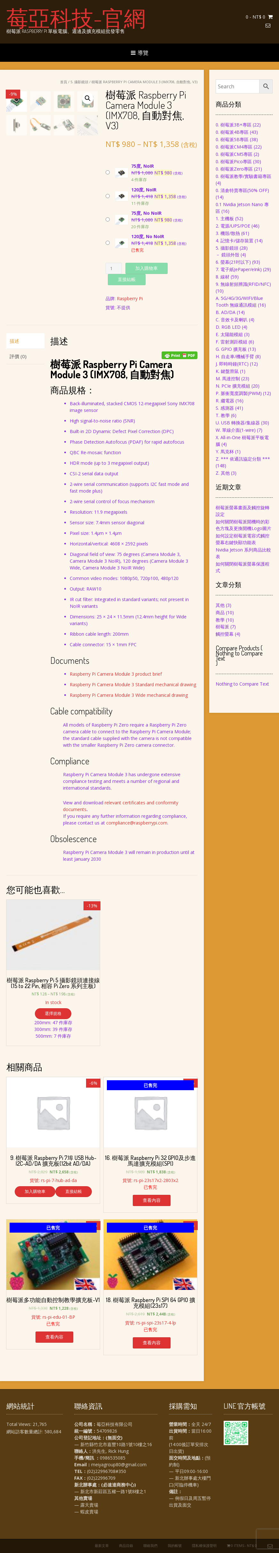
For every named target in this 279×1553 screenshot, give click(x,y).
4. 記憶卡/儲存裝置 (234, 240)
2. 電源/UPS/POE (233, 226)
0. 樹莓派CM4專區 (234, 147)
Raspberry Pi (130, 298)
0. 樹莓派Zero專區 (234, 169)
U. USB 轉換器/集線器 (238, 423)
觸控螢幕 (225, 634)
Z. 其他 (223, 473)
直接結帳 (127, 279)
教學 (220, 620)
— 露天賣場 (86, 1505)
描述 (14, 341)
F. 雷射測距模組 (231, 342)
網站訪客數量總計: (25, 1431)
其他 (220, 605)
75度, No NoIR (146, 213)
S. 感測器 (225, 408)
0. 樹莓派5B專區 (232, 139)
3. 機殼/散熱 (228, 233)
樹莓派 (222, 627)
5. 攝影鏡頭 (79, 81)
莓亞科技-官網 (76, 18)
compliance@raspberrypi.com (136, 823)
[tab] (25, 341)
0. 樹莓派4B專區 (232, 132)
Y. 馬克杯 (225, 451)
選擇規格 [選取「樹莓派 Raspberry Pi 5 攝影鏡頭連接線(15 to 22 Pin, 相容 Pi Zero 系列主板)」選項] (53, 1013)
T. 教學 (223, 415)
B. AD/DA (225, 312)
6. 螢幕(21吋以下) (233, 262)
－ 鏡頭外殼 (227, 255)
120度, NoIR (143, 190)
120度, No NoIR (147, 236)
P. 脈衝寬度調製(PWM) (239, 393)
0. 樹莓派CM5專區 (234, 154)
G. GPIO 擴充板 (231, 349)
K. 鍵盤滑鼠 (227, 371)
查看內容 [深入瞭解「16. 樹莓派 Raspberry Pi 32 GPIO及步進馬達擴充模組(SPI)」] (152, 1200)
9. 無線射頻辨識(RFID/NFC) (243, 284)
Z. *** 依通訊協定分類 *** (243, 459)
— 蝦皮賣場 (86, 1512)
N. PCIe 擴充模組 (233, 386)
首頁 (63, 81)
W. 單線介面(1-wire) (236, 430)
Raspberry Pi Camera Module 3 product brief (116, 674)
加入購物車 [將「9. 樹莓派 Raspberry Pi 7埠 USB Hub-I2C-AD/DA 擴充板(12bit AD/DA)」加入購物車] (35, 1191)
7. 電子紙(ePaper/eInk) (239, 269)
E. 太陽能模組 (229, 334)
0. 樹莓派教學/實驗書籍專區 (243, 176)
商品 (220, 612)
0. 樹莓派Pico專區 (234, 161)
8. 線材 (222, 277)
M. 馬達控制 (228, 378)
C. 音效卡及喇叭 (232, 320)
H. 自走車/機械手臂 (235, 356)
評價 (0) (18, 356)
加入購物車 (146, 268)
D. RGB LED (228, 327)
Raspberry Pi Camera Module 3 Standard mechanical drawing (133, 684)
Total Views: (19, 1424)
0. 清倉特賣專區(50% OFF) (242, 190)
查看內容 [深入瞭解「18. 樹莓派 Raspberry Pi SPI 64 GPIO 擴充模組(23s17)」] (152, 1343)
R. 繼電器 (225, 401)
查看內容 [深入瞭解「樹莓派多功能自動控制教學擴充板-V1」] (54, 1337)
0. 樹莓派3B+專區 (233, 125)
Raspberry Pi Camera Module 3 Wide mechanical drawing (129, 695)
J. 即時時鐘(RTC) (232, 364)
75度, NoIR (142, 166)
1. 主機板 (225, 218)
